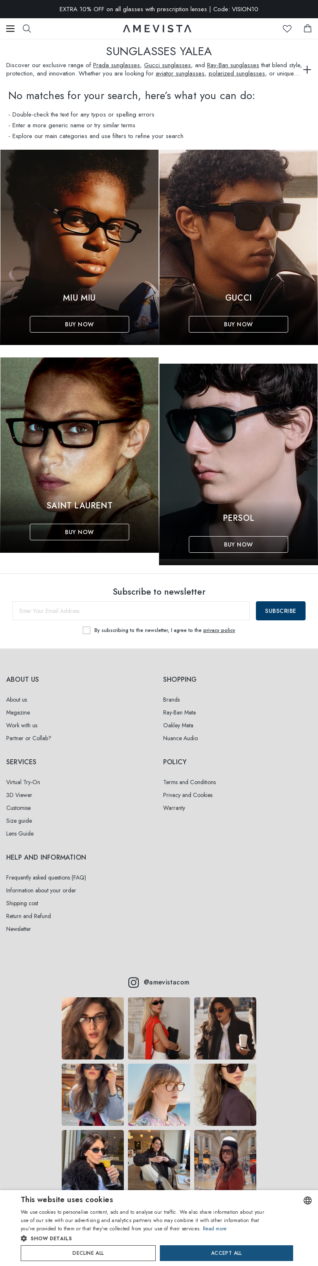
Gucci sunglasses (167, 65)
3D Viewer (19, 795)
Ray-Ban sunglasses (233, 65)
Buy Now (79, 324)
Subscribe (280, 611)
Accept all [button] (226, 1253)
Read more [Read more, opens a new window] (215, 1228)
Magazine (18, 712)
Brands (171, 699)
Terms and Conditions (189, 782)
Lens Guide (20, 833)
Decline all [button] (88, 1253)
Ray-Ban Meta (179, 712)
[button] (143, 1238)
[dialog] (159, 1228)
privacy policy (219, 630)
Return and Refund (28, 916)
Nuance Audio (180, 738)
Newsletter (18, 929)
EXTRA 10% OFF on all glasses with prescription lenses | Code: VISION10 (159, 9)
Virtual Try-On (23, 782)
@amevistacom (158, 982)
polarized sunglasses (237, 73)
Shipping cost (22, 903)
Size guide (19, 820)
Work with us (21, 725)
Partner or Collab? (28, 738)
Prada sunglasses (116, 65)
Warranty (174, 808)
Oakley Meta (178, 725)
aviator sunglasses (180, 73)
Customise (18, 808)
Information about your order (41, 890)
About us (16, 699)
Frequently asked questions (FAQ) (46, 877)
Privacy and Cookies (187, 795)
